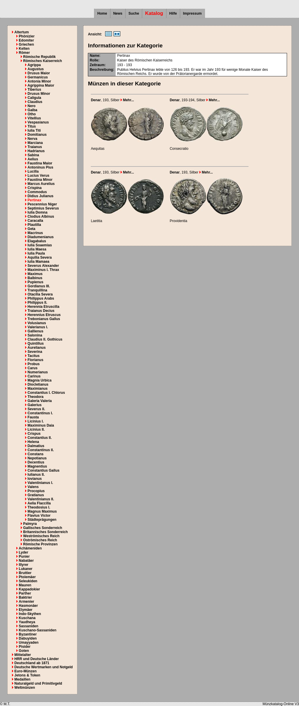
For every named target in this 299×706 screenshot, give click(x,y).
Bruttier (25, 573)
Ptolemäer (27, 577)
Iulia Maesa (36, 249)
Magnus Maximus (42, 511)
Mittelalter (22, 655)
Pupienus (35, 282)
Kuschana (27, 618)
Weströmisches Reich (41, 536)
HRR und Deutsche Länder (36, 659)
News (117, 13)
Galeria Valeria (39, 401)
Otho (31, 114)
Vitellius (34, 118)
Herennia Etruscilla (43, 307)
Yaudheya (27, 622)
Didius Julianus (40, 196)
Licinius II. (36, 429)
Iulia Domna (37, 212)
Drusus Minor (38, 94)
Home (102, 13)
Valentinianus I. (40, 483)
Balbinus (34, 278)
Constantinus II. (40, 450)
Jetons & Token (27, 675)
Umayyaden (28, 642)
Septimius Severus (43, 208)
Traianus (34, 147)
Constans (35, 454)
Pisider (24, 647)
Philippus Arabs (40, 298)
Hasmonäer (28, 606)
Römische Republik (39, 57)
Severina (34, 352)
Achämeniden (30, 548)
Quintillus (35, 343)
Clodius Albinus (40, 216)
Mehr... (127, 100)
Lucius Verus (38, 176)
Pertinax (34, 200)
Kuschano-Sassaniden (37, 630)
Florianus (35, 360)
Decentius (35, 462)
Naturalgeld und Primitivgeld (38, 683)
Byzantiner (27, 634)
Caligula (34, 98)
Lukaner (25, 569)
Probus (33, 364)
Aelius (32, 159)
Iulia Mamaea (38, 262)
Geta (31, 229)
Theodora (35, 397)
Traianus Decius (40, 311)
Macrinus (35, 233)
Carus (32, 368)
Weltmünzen (24, 688)
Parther (25, 593)
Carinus (34, 376)
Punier (24, 556)
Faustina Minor (39, 180)
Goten (24, 651)
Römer (24, 53)
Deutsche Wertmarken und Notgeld (43, 667)
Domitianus (36, 135)
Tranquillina (37, 290)
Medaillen (22, 679)
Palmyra (30, 524)
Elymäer (25, 610)
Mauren (25, 585)
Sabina (33, 155)
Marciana (35, 143)
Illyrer (23, 565)
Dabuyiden (27, 638)
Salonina (34, 335)
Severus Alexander (43, 266)
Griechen (26, 44)
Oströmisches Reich (40, 540)
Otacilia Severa (40, 294)
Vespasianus (38, 122)
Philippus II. (37, 302)
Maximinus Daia (40, 425)
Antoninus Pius (40, 167)
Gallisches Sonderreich (42, 528)
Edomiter (26, 40)
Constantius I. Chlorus (46, 393)
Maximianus (37, 389)
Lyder (23, 552)
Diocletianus (37, 384)
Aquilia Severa (39, 257)
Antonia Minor (39, 81)
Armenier (26, 602)
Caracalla (35, 221)
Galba (32, 110)
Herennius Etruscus (43, 315)
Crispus (34, 434)
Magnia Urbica (39, 380)
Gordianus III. (38, 286)
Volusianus (36, 323)
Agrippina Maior (40, 85)
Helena (33, 442)
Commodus (37, 192)
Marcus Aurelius (41, 184)
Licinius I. (35, 421)
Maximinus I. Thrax (43, 270)
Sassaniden (28, 626)
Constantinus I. (40, 413)
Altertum (21, 32)
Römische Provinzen (40, 544)
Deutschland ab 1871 (31, 663)
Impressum (192, 13)
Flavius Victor (38, 515)
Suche (133, 13)
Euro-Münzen (25, 671)
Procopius (36, 491)
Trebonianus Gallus (43, 319)
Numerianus (37, 372)
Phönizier (26, 36)
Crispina (34, 188)
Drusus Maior (38, 73)
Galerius (34, 405)
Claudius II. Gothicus (44, 339)
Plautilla (34, 225)
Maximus (34, 274)
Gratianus (35, 495)
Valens (33, 487)
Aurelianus (36, 348)
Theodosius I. (38, 507)
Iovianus (34, 479)
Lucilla (33, 171)
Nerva (32, 139)
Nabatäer (26, 561)
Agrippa (34, 65)
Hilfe (173, 13)
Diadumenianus (40, 237)
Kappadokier (29, 589)
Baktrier (25, 597)
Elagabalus (36, 241)
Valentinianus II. (40, 499)
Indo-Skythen (30, 614)
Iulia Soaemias (39, 245)
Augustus (35, 69)
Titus (31, 126)
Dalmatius (35, 446)
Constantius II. (39, 438)
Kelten (24, 49)
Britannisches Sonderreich (45, 532)
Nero (31, 106)
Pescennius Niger (42, 204)
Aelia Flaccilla (39, 503)
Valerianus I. (37, 327)
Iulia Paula (36, 253)
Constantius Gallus (43, 470)
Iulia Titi (34, 130)
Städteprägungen (41, 520)
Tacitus (33, 356)
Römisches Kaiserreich (42, 61)
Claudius (34, 102)
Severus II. (36, 409)
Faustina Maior (39, 163)
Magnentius (37, 466)
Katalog (154, 13)
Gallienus (35, 331)
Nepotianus (36, 458)
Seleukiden (28, 581)
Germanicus (37, 77)
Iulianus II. (36, 475)
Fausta (33, 417)
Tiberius (34, 89)
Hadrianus (36, 151)
